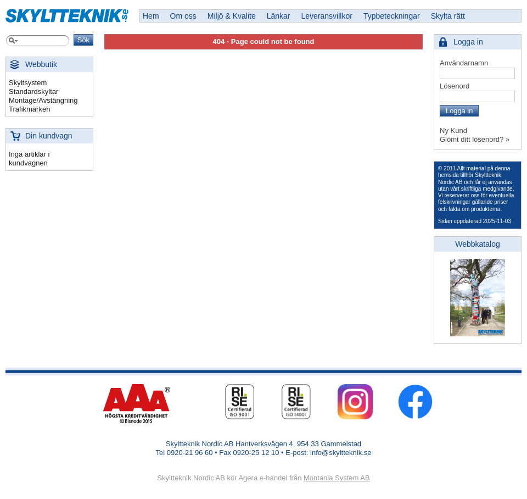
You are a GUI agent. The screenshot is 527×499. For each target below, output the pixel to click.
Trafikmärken (29, 109)
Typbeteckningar (391, 16)
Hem (151, 16)
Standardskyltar (33, 91)
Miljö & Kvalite (232, 16)
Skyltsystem (28, 83)
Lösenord (454, 86)
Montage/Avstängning (43, 100)
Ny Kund (453, 130)
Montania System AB (337, 478)
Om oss (183, 16)
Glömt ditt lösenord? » (474, 139)
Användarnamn (464, 63)
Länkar (278, 16)
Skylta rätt (448, 16)
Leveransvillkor (326, 16)
